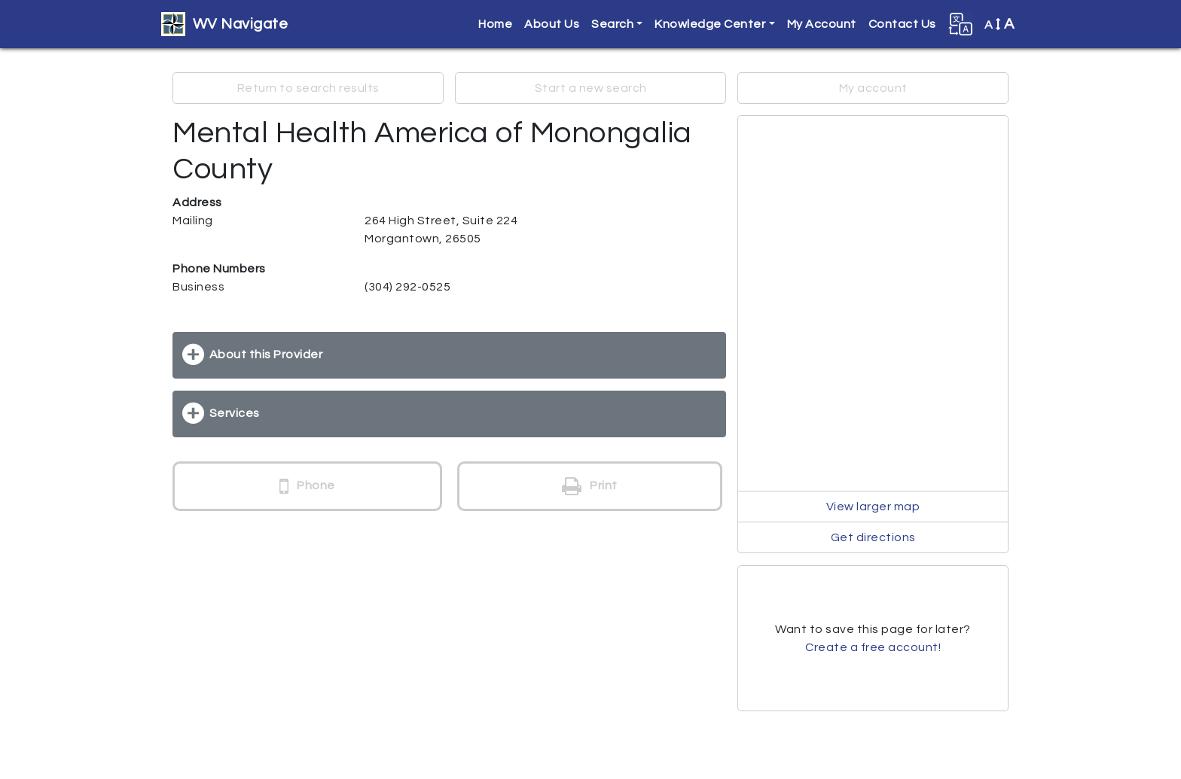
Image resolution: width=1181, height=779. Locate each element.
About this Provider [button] (266, 354)
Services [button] (234, 413)
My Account (821, 24)
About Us (551, 24)
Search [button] (612, 24)
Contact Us (902, 24)
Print (590, 486)
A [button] (999, 24)
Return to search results (308, 88)
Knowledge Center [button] (710, 24)
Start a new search (591, 88)
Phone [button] (307, 486)
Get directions (873, 537)
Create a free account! (873, 647)
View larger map (873, 507)
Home (495, 24)
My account (873, 88)
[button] (960, 24)
